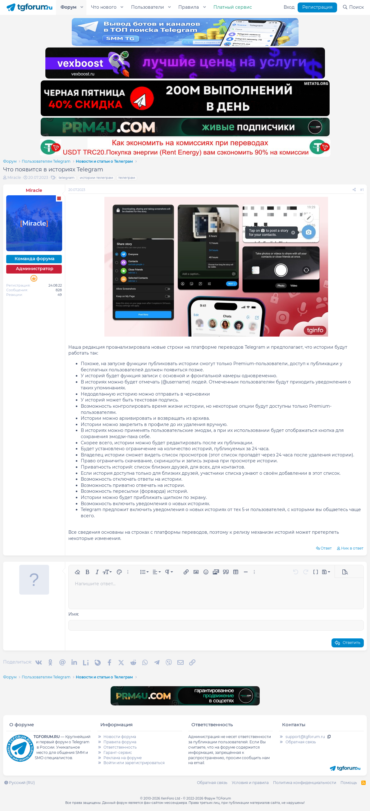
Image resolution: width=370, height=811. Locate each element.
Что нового (103, 7)
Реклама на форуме (122, 757)
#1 (362, 190)
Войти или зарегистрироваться (134, 762)
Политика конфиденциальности (304, 782)
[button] (82, 7)
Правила (188, 7)
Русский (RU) (19, 782)
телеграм (126, 177)
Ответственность (120, 747)
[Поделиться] (354, 190)
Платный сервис (232, 7)
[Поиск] (353, 7)
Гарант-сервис (117, 752)
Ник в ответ (352, 548)
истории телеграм (96, 177)
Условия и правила (250, 782)
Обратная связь (300, 741)
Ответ (326, 548)
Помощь (348, 782)
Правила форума (119, 741)
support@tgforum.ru (305, 736)
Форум (68, 7)
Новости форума (119, 736)
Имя (73, 614)
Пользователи (147, 7)
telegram (67, 177)
